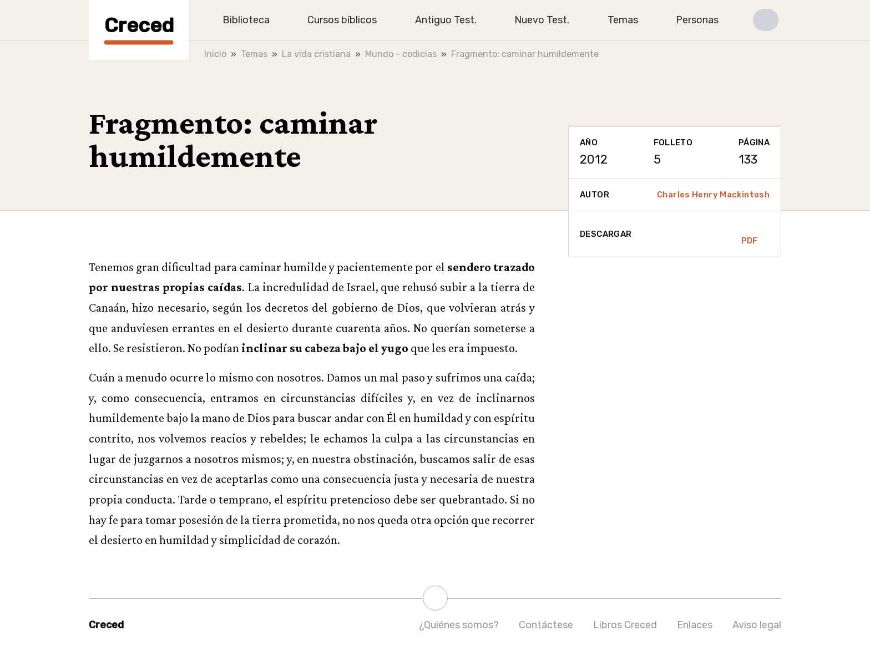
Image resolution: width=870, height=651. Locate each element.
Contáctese (546, 625)
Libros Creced (625, 625)
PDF (749, 234)
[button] (765, 20)
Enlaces (694, 625)
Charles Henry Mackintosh (713, 195)
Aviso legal (756, 625)
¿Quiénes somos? (459, 625)
